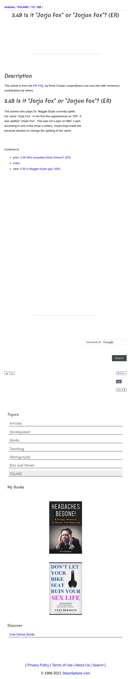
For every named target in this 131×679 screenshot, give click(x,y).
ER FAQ (38, 85)
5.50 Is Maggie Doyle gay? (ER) (40, 168)
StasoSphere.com (76, 673)
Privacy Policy (38, 665)
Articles (16, 423)
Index (16, 163)
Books (14, 440)
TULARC (16, 474)
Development (20, 432)
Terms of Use (62, 665)
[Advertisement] (66, 43)
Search (98, 665)
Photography (20, 457)
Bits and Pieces (22, 465)
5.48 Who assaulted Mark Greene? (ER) (45, 157)
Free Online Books (22, 635)
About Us (82, 665)
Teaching (17, 449)
